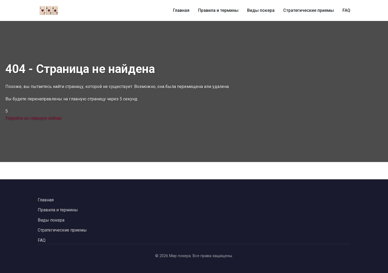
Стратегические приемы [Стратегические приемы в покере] (308, 10)
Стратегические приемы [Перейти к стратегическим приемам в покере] (62, 230)
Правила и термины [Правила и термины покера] (218, 10)
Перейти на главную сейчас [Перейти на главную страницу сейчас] (33, 118)
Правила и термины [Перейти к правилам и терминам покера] (58, 209)
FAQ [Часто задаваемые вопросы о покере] (346, 10)
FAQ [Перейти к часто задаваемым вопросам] (42, 240)
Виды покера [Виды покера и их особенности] (261, 10)
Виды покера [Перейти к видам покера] (51, 220)
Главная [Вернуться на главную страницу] (46, 199)
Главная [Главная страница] (181, 10)
